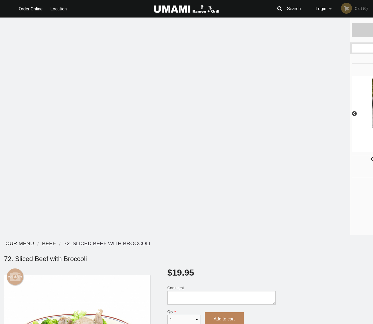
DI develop (195, 305)
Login (321, 8)
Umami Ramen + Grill (79, 243)
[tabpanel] (326, 114)
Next (369, 114)
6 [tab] (347, 149)
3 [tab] (322, 149)
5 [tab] (339, 149)
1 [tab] (306, 149)
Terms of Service (195, 320)
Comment (221, 77)
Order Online (31, 8)
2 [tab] (314, 149)
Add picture (15, 59)
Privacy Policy (224, 264)
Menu (172, 251)
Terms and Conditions (230, 258)
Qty (183, 99)
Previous (284, 114)
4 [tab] (330, 149)
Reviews (219, 251)
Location (59, 8)
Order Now (326, 29)
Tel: (275, 264)
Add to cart (224, 101)
